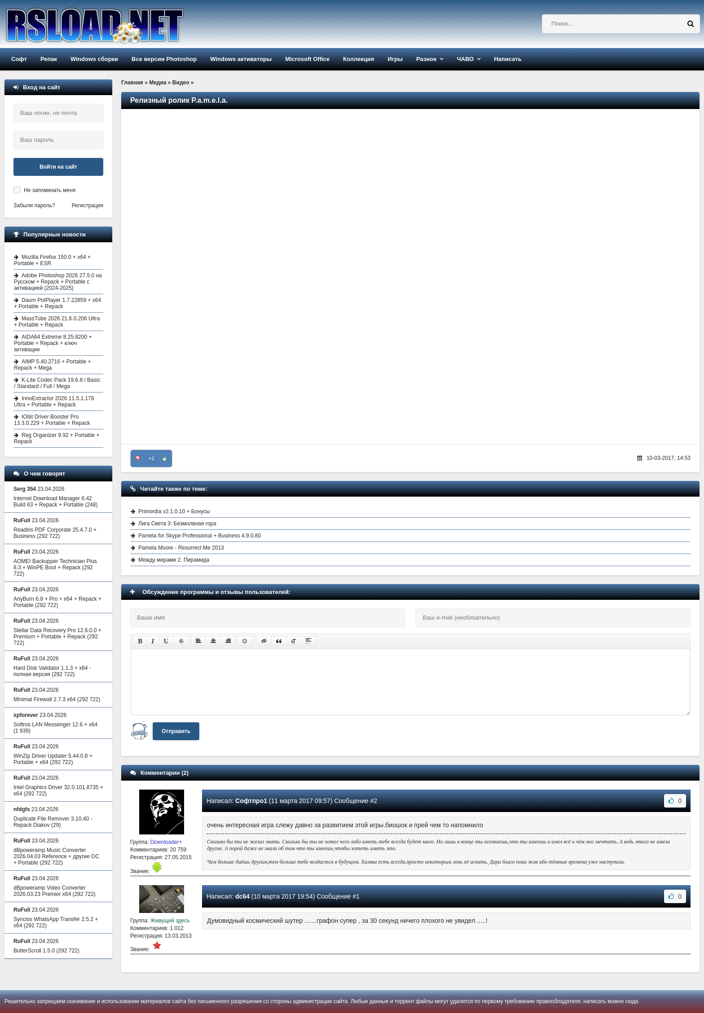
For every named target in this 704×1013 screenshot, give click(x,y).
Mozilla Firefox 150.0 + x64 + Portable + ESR (52, 260)
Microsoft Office (307, 59)
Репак (48, 59)
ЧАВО (465, 59)
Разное (426, 59)
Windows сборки (94, 59)
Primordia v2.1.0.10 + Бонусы (174, 511)
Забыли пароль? (34, 205)
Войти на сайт (58, 167)
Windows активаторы (241, 59)
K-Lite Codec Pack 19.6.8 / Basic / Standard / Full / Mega (57, 383)
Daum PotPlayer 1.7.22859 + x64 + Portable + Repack (57, 303)
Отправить (176, 731)
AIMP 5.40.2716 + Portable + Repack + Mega (52, 364)
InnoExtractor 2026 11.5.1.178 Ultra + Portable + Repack (54, 401)
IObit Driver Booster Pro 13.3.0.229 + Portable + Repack (52, 420)
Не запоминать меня (49, 190)
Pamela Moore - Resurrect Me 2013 (181, 548)
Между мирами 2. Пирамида (173, 560)
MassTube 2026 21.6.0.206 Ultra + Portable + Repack (57, 321)
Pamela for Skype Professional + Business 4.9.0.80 (199, 536)
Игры (395, 59)
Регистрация (87, 205)
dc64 (242, 896)
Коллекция (358, 59)
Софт (19, 59)
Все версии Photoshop (164, 59)
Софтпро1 (251, 800)
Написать (507, 59)
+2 (151, 458)
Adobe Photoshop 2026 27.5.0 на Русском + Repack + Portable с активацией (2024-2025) (58, 281)
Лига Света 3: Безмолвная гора (177, 523)
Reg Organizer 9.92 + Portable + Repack (56, 438)
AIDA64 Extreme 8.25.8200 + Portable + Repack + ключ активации (53, 343)
